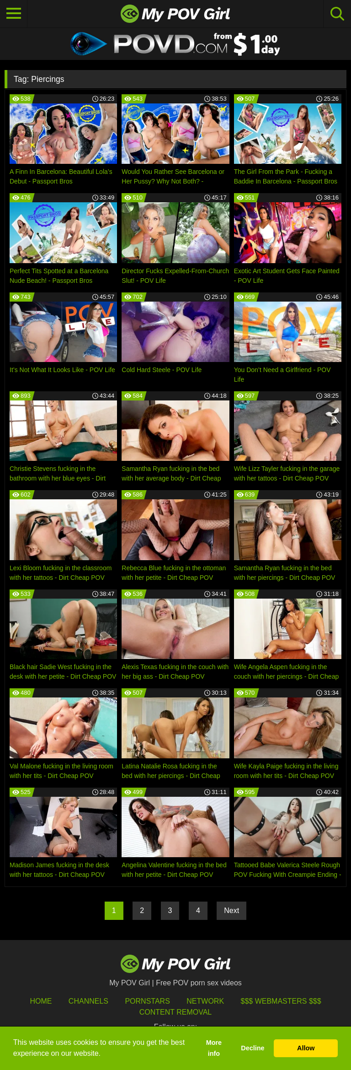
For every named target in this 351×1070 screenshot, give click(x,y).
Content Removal (175, 1012)
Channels (88, 1001)
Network (205, 1001)
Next (231, 910)
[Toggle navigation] (13, 13)
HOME (41, 1001)
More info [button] (214, 1048)
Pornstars (147, 1001)
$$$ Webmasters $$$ (281, 1001)
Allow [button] (305, 1048)
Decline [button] (252, 1048)
